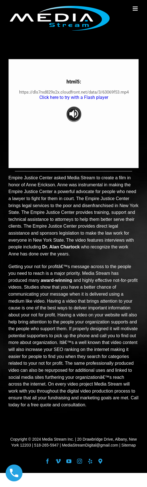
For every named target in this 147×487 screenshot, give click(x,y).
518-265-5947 (46, 445)
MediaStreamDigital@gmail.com (90, 445)
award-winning (56, 280)
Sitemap (128, 445)
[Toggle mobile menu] (136, 9)
